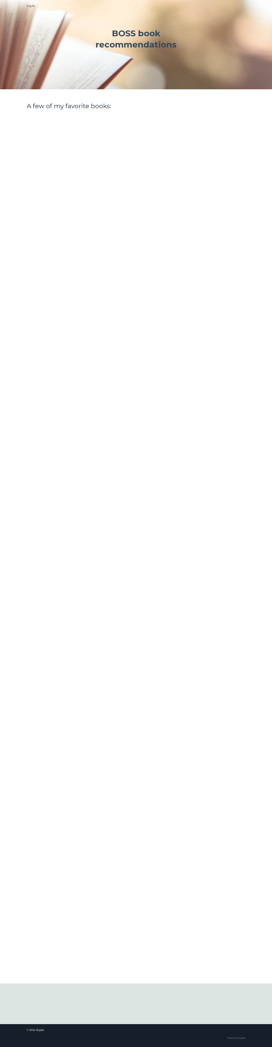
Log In (31, 6)
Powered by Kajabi (236, 1038)
